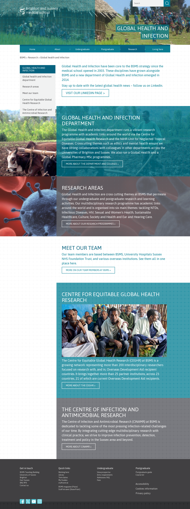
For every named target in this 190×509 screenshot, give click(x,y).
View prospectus (103, 472)
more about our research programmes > (90, 223)
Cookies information (146, 488)
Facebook (22, 501)
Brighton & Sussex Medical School (41, 7)
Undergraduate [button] (82, 49)
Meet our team (30, 93)
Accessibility (142, 484)
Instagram (39, 501)
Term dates (63, 477)
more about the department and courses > (92, 163)
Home (32, 49)
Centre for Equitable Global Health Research (37, 101)
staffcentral (63, 483)
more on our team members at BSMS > (88, 270)
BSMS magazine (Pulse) (68, 487)
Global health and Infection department (36, 78)
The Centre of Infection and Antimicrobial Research (37, 111)
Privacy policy (143, 493)
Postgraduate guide (144, 472)
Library (61, 475)
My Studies (62, 480)
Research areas (30, 86)
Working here (63, 472)
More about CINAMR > (78, 446)
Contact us (24, 485)
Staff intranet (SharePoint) (69, 489)
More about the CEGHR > (80, 385)
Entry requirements (105, 475)
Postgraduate (107, 49)
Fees (99, 480)
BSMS (23, 57)
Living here (157, 49)
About (57, 49)
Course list (140, 475)
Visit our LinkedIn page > (85, 93)
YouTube (33, 501)
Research (132, 49)
